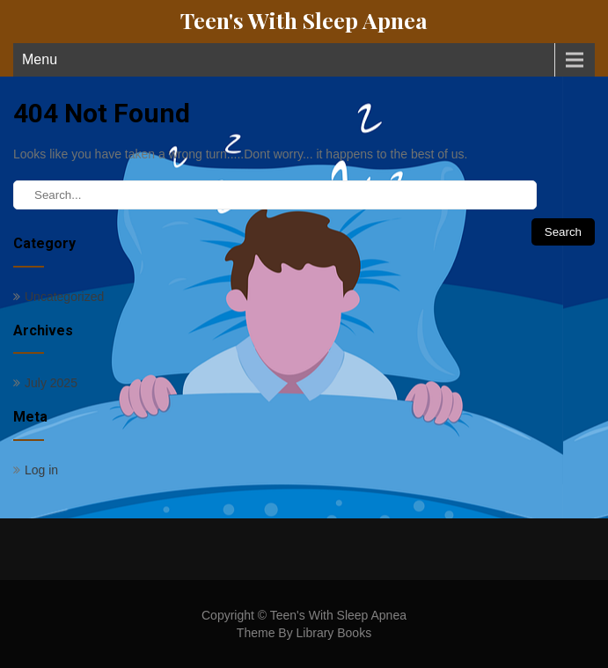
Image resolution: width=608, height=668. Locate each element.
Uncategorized (64, 297)
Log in (41, 470)
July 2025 (51, 383)
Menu (39, 59)
